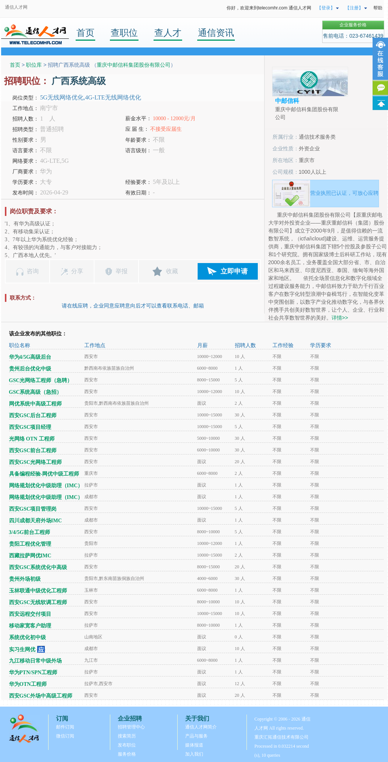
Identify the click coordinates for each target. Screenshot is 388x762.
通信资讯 (216, 33)
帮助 (377, 8)
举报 (122, 271)
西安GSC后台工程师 (33, 415)
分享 (77, 271)
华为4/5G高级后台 (30, 357)
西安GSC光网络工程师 (35, 462)
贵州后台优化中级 (30, 369)
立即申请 (234, 271)
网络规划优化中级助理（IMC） (46, 485)
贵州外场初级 (25, 579)
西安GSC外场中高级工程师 (41, 696)
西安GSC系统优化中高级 (38, 567)
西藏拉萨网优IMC (30, 555)
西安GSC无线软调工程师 (38, 602)
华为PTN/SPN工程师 (33, 672)
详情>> (340, 318)
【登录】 (326, 8)
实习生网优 (22, 649)
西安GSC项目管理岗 (33, 509)
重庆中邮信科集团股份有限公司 (133, 65)
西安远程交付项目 (30, 614)
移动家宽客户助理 (30, 626)
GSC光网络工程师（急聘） (41, 380)
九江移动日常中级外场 (35, 661)
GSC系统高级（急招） (35, 392)
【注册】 (354, 8)
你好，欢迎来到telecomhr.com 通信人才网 (269, 8)
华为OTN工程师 (28, 684)
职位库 (34, 65)
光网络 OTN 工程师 (32, 439)
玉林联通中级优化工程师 (38, 591)
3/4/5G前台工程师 (29, 532)
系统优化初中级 (27, 637)
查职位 (124, 33)
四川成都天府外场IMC (35, 520)
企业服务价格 (353, 25)
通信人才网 (16, 7)
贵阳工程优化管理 (30, 544)
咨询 (33, 271)
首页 (85, 33)
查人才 (167, 33)
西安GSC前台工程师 (33, 450)
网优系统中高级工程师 (35, 404)
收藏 (172, 271)
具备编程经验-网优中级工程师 (44, 474)
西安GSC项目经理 (30, 427)
